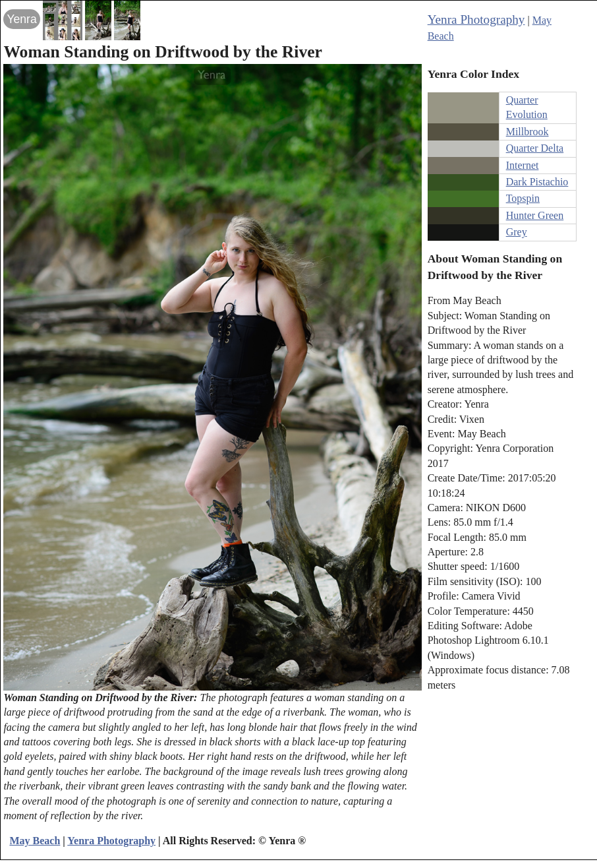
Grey (516, 231)
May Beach (34, 840)
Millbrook (527, 131)
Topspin (523, 198)
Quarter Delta (535, 148)
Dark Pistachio (537, 181)
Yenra (21, 19)
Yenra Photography (476, 19)
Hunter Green (535, 215)
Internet (522, 165)
